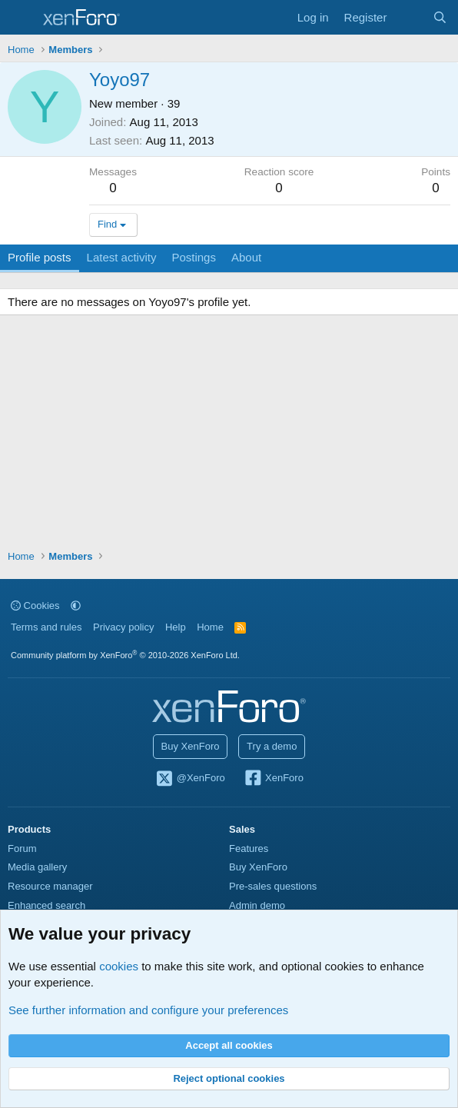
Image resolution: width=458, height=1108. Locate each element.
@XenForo (189, 779)
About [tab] (246, 257)
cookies (118, 966)
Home (210, 627)
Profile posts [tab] (39, 257)
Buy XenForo (190, 746)
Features (248, 848)
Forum (22, 848)
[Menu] (21, 17)
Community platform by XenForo (125, 655)
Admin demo (257, 905)
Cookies (35, 605)
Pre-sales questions (273, 886)
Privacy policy (123, 627)
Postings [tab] (193, 257)
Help (175, 627)
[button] (76, 605)
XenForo (273, 779)
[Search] (440, 17)
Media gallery (37, 867)
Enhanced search (46, 905)
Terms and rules (46, 627)
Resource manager (50, 886)
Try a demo (272, 746)
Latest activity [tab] (122, 257)
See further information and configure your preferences (148, 1009)
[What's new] (409, 17)
